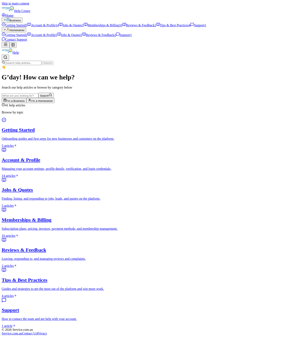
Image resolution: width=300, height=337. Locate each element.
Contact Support (14, 39)
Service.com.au (12, 333)
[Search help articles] (5, 58)
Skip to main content (15, 3)
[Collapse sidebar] (13, 45)
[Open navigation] (6, 44)
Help (15, 52)
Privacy (42, 333)
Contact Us (29, 333)
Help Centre (22, 11)
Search (47, 62)
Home (7, 15)
